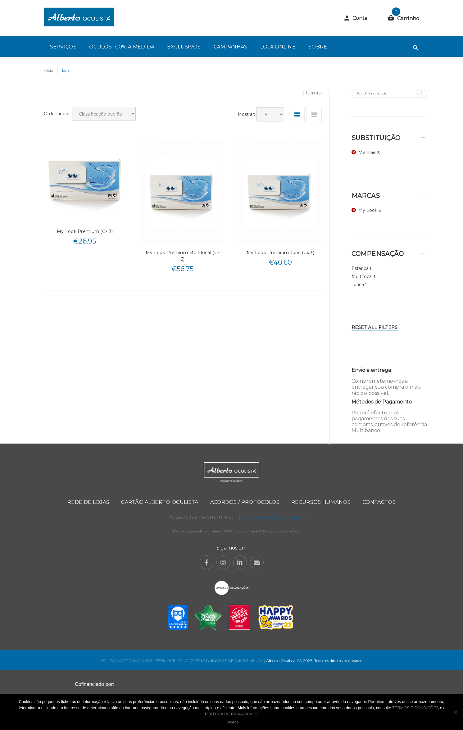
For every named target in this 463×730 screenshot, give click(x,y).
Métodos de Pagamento (382, 402)
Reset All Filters (375, 327)
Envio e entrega (371, 370)
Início (48, 70)
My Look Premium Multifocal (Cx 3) (183, 256)
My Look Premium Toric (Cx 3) (280, 252)
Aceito (232, 722)
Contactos (379, 502)
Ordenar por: (57, 113)
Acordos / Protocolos (244, 502)
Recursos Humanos (321, 502)
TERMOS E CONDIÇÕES (178, 660)
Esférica (360, 268)
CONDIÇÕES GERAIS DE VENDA (233, 660)
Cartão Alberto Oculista (159, 502)
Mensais (367, 152)
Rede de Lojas (88, 502)
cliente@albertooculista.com (275, 517)
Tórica (358, 284)
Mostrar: (246, 114)
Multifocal (362, 276)
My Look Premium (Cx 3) (85, 231)
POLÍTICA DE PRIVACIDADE (126, 660)
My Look (367, 210)
